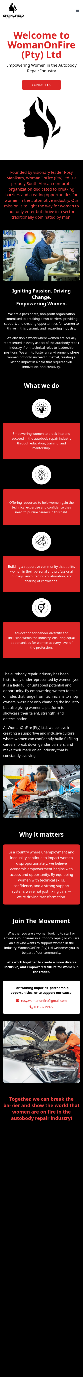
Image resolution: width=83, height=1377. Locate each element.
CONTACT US (41, 85)
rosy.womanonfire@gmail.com (44, 1000)
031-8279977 (44, 1007)
